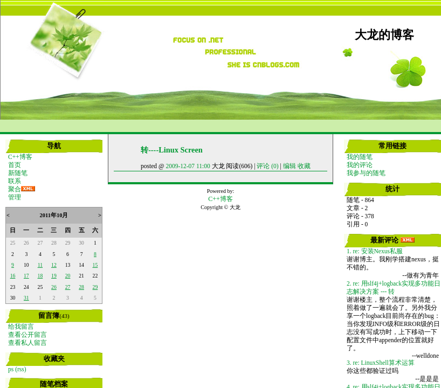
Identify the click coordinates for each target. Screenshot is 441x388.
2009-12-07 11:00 (188, 166)
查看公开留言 (27, 334)
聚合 (14, 189)
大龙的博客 (384, 35)
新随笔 (17, 173)
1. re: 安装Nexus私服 (375, 251)
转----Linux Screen (172, 150)
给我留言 (21, 326)
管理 (14, 197)
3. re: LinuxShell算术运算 (381, 362)
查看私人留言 (27, 343)
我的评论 (360, 165)
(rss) (20, 369)
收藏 (304, 166)
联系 (14, 181)
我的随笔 (360, 157)
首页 (14, 165)
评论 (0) (267, 166)
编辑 (289, 166)
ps (10, 369)
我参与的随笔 (366, 173)
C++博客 (20, 157)
